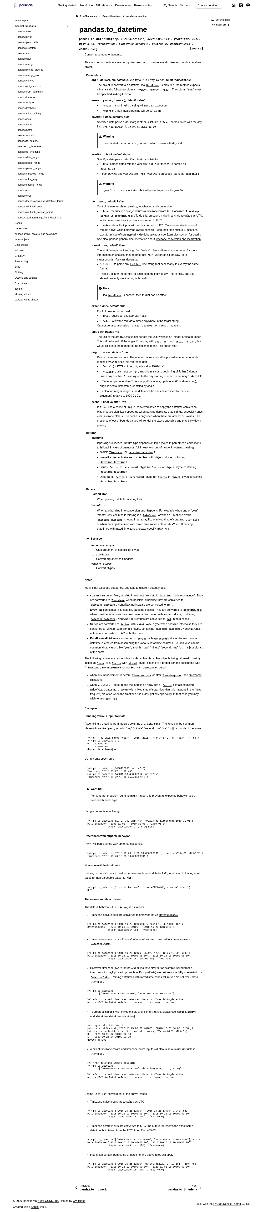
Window (19, 250)
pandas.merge (25, 64)
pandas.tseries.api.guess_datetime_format (40, 201)
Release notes (143, 5)
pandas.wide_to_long (29, 113)
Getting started (67, 5)
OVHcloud (79, 1200)
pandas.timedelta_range (30, 173)
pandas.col (23, 190)
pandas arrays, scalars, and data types (36, 234)
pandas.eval (24, 195)
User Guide (86, 5)
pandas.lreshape (26, 108)
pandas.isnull (24, 124)
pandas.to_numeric (27, 141)
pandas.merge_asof (28, 75)
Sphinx (35, 1206)
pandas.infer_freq (27, 179)
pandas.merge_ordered (30, 69)
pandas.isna (24, 119)
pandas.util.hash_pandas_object (35, 212)
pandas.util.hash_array (30, 206)
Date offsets (21, 244)
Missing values (23, 294)
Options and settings (26, 277)
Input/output (21, 20)
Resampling (21, 261)
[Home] (76, 16)
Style (17, 266)
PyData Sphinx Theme (227, 1203)
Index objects (22, 239)
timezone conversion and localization (178, 239)
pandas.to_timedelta (28, 151)
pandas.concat (25, 80)
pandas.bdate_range (28, 162)
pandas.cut (23, 53)
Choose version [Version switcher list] (208, 5)
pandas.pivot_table (27, 42)
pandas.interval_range (29, 184)
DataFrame (21, 228)
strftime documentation (172, 250)
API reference (103, 5)
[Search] (178, 5)
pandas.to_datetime (29, 146)
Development (123, 5)
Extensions (21, 283)
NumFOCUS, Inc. (48, 1200)
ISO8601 (135, 264)
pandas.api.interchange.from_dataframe (39, 217)
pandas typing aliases (26, 299)
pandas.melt (24, 31)
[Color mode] (226, 5)
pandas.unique (25, 102)
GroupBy (19, 255)
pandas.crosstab (26, 48)
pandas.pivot (24, 36)
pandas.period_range (29, 168)
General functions (25, 26)
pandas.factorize (26, 97)
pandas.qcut (24, 58)
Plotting (19, 272)
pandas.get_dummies (29, 86)
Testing (19, 288)
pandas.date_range (28, 157)
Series (18, 223)
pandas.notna (24, 130)
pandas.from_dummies (30, 91)
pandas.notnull (25, 135)
